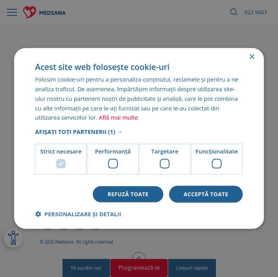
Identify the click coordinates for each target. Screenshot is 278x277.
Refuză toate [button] (128, 193)
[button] (139, 131)
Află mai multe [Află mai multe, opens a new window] (118, 117)
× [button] (251, 57)
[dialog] (139, 138)
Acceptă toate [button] (206, 193)
